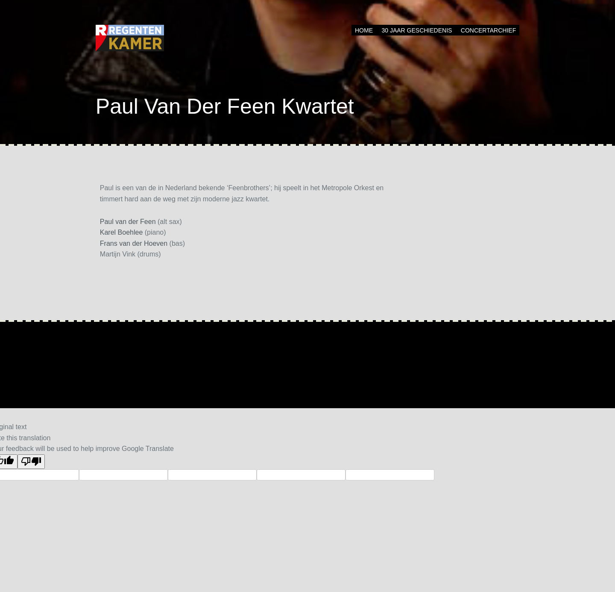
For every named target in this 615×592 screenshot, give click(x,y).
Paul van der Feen (128, 221)
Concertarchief (488, 30)
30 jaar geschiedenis (416, 30)
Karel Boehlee (121, 232)
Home (364, 30)
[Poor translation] (31, 461)
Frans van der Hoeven (133, 243)
